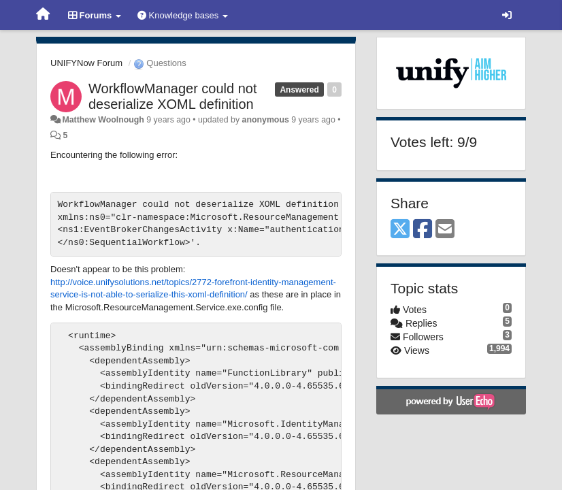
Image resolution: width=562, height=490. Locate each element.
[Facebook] (422, 230)
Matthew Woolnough (103, 120)
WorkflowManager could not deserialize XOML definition (172, 96)
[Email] (444, 230)
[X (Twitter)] (400, 230)
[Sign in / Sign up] (507, 15)
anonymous (265, 120)
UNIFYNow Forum (86, 63)
